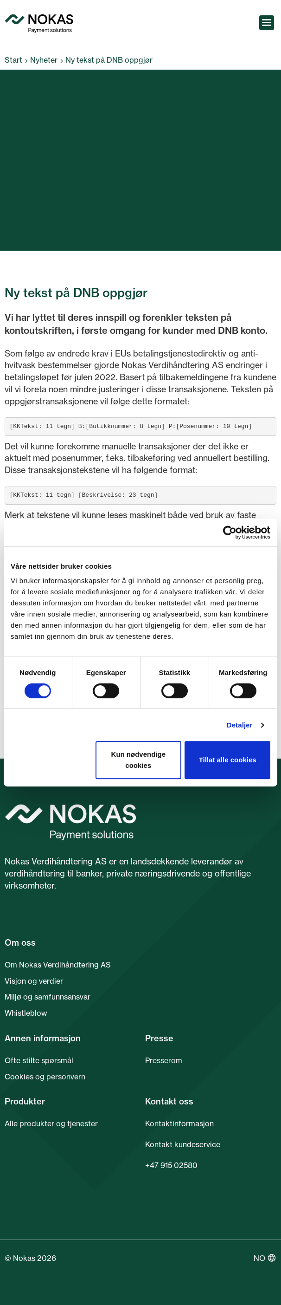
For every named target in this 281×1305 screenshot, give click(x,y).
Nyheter (43, 60)
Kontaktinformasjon (179, 1123)
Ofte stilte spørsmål (39, 1060)
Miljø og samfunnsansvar (47, 996)
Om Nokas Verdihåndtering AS (58, 964)
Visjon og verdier (34, 981)
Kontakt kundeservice (182, 1144)
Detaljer (240, 725)
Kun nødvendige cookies (138, 759)
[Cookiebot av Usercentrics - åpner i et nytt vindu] (229, 532)
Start (13, 60)
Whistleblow (26, 1013)
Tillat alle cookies (227, 760)
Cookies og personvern (45, 1076)
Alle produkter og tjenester (51, 1123)
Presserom (163, 1060)
